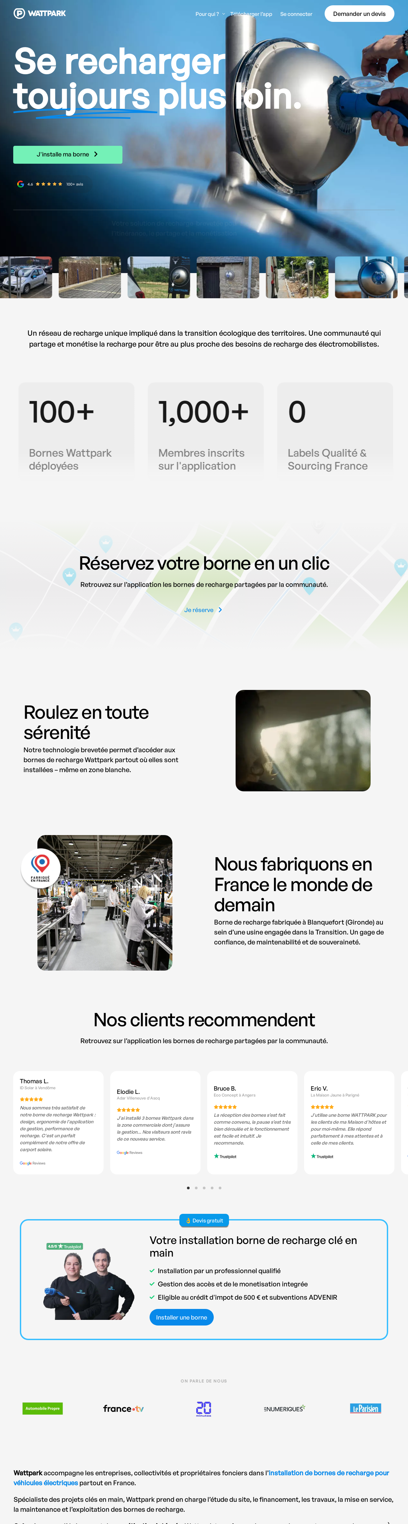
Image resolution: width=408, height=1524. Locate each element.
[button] (204, 609)
